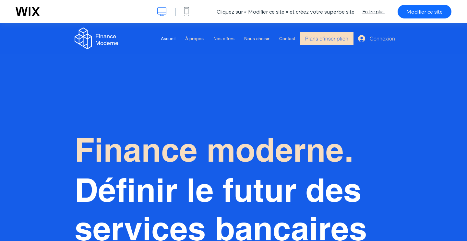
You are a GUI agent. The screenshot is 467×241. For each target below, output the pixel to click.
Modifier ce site (424, 11)
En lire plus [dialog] (373, 12)
